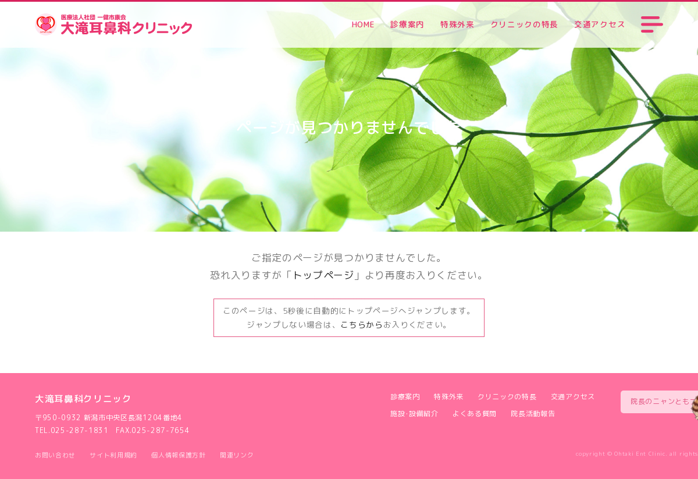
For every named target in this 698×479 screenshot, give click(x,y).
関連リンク (237, 454)
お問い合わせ (55, 454)
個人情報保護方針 (178, 454)
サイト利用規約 (113, 454)
